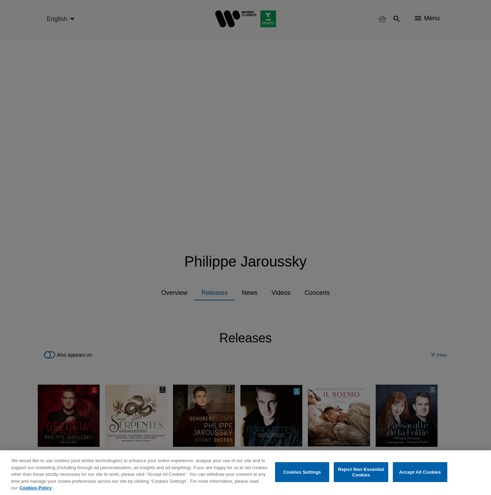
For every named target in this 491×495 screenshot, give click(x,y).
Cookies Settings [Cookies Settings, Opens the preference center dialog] (302, 472)
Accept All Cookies (420, 472)
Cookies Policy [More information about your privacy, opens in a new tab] (36, 487)
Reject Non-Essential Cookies (361, 472)
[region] (245, 472)
